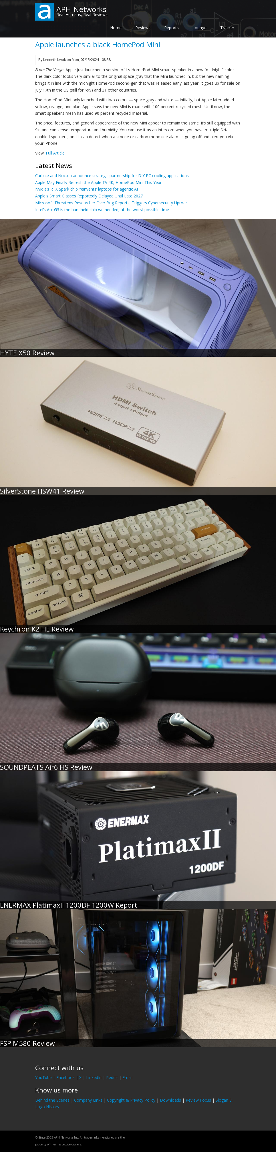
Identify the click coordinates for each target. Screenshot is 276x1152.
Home (116, 27)
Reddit (112, 1077)
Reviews (142, 27)
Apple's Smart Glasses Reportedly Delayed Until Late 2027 (89, 196)
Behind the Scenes (52, 1100)
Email (127, 1077)
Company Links (88, 1100)
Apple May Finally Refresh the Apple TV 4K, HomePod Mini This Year (98, 182)
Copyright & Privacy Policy (131, 1100)
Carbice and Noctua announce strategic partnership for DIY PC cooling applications (112, 175)
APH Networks (81, 9)
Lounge (199, 27)
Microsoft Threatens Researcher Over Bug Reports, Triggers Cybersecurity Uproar (111, 202)
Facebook (65, 1077)
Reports (171, 27)
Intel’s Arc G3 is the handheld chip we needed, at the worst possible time (102, 209)
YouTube (43, 1077)
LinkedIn (94, 1077)
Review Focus (198, 1100)
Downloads (170, 1100)
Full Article (55, 153)
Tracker (227, 27)
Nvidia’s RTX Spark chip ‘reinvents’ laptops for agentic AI (86, 189)
